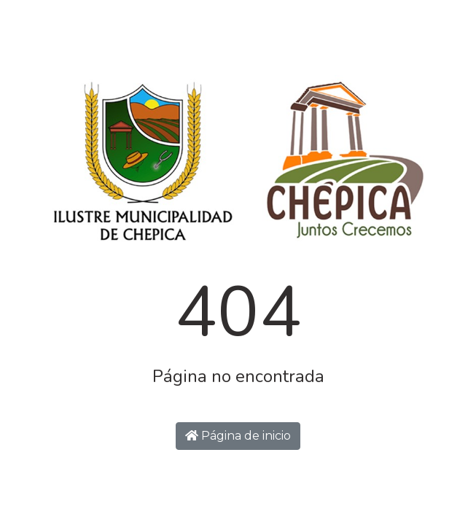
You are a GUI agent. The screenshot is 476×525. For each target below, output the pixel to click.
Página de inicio (238, 436)
